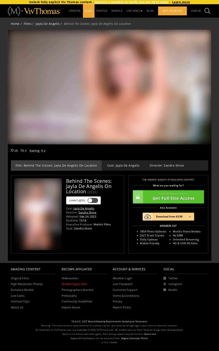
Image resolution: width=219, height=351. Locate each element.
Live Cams (18, 296)
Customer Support (125, 290)
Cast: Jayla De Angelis (123, 165)
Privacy (118, 301)
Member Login (122, 278)
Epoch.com (150, 334)
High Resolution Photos (27, 284)
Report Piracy (122, 307)
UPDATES (75, 11)
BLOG (150, 11)
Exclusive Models (22, 290)
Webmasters (70, 278)
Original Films (20, 278)
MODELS (116, 11)
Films (28, 24)
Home (15, 24)
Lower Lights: (83, 200)
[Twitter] (171, 278)
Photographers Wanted (77, 290)
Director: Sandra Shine (167, 165)
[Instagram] (173, 284)
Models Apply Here (74, 284)
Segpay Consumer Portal (134, 338)
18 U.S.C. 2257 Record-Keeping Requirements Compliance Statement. (109, 321)
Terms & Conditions (126, 296)
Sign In (196, 11)
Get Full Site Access (167, 196)
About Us (17, 307)
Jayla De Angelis (48, 24)
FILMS (89, 11)
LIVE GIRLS (135, 11)
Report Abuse (71, 307)
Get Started (173, 11)
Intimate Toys (20, 301)
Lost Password (122, 284)
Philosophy (69, 296)
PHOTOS (102, 11)
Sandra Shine (87, 212)
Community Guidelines (77, 301)
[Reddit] (170, 290)
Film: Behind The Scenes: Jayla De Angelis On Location (56, 165)
